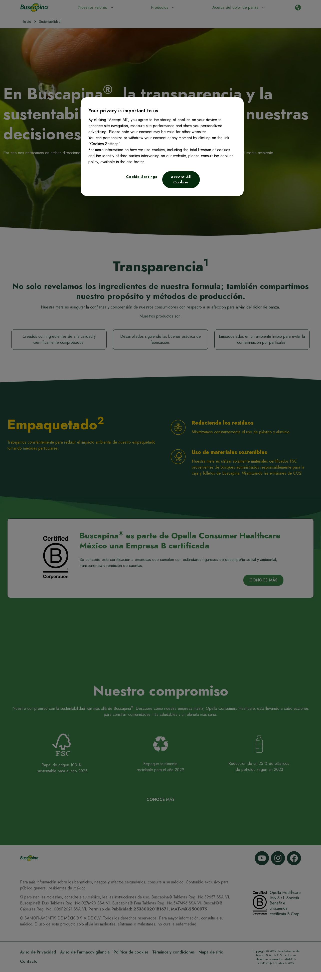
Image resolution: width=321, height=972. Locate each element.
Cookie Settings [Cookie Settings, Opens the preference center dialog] (141, 176)
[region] (162, 146)
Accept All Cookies (181, 179)
